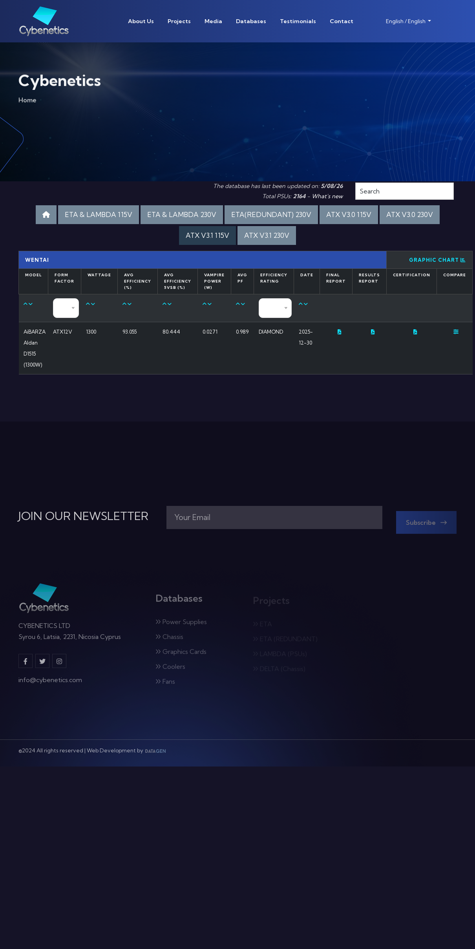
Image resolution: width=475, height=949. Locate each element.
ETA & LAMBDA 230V (181, 214)
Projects (179, 21)
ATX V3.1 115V (207, 235)
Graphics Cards (180, 655)
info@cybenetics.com (50, 683)
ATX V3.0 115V (348, 214)
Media (213, 21)
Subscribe (426, 525)
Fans (165, 684)
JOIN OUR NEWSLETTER (83, 516)
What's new (327, 196)
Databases (251, 21)
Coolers (170, 669)
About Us (141, 21)
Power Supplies (181, 625)
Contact (341, 21)
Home (27, 102)
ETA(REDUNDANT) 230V (271, 214)
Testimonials (298, 21)
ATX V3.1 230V (266, 235)
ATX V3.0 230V (409, 214)
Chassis (169, 640)
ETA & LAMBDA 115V (98, 214)
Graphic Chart (437, 260)
